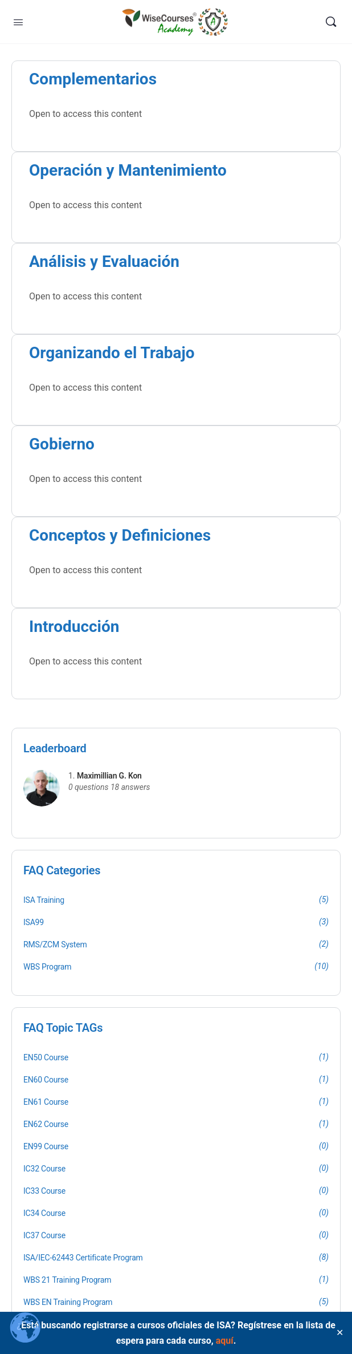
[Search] (331, 21)
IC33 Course (44, 1190)
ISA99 (33, 922)
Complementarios (93, 79)
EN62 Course (45, 1124)
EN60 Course (45, 1079)
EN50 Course (45, 1057)
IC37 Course (44, 1235)
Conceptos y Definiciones (120, 535)
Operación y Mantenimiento (128, 170)
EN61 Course (45, 1101)
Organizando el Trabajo (112, 352)
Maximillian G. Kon (109, 775)
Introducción (74, 626)
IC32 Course (44, 1168)
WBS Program (47, 966)
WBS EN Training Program (67, 1302)
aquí (225, 1340)
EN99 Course (45, 1146)
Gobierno (62, 444)
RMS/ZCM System (55, 944)
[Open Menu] (18, 21)
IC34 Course (44, 1213)
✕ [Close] (339, 1332)
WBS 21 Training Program (67, 1279)
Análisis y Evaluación (104, 261)
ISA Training (43, 900)
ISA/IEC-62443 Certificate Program (83, 1257)
